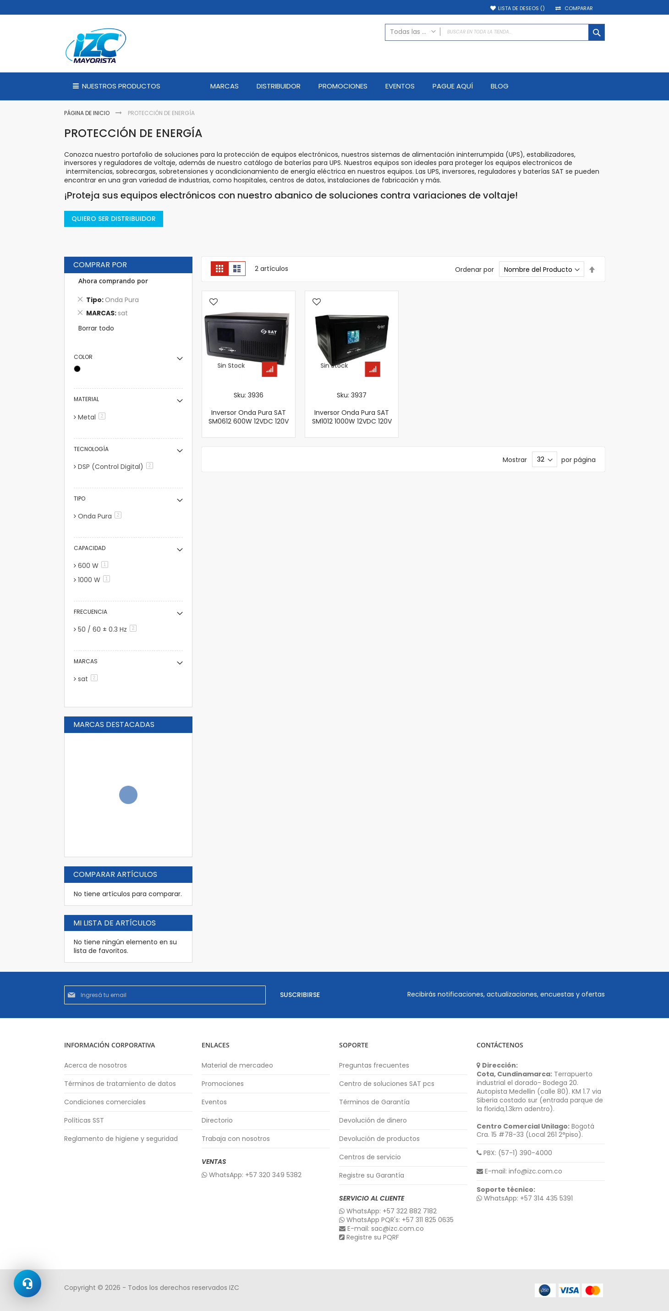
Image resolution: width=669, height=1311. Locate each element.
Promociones (223, 1084)
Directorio (217, 1120)
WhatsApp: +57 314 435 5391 (525, 1198)
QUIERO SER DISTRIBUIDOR (113, 218)
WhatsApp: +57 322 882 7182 (388, 1211)
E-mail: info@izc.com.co (519, 1171)
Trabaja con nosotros (236, 1139)
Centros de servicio (370, 1157)
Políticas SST (84, 1120)
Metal (93, 417)
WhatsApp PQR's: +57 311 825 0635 (396, 1220)
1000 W (95, 579)
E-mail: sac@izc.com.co (381, 1228)
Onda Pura (101, 516)
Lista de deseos (521, 8)
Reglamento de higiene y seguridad (121, 1139)
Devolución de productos (379, 1139)
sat (89, 678)
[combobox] (494, 32)
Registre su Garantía (371, 1175)
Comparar (578, 8)
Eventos (214, 1102)
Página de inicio (87, 113)
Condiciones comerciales (105, 1102)
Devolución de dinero (373, 1120)
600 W (94, 565)
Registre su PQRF (369, 1237)
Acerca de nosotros (95, 1065)
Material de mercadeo (237, 1065)
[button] (213, 302)
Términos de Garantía (374, 1102)
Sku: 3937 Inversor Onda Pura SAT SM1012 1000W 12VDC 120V (352, 408)
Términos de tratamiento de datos (120, 1084)
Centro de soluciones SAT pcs (386, 1084)
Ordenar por (474, 269)
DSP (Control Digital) (117, 466)
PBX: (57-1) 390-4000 (514, 1153)
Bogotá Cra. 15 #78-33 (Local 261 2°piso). (535, 1131)
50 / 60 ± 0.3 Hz (109, 629)
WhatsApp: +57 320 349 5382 (252, 1175)
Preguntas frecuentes (374, 1065)
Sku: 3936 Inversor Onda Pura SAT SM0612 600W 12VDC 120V (248, 408)
